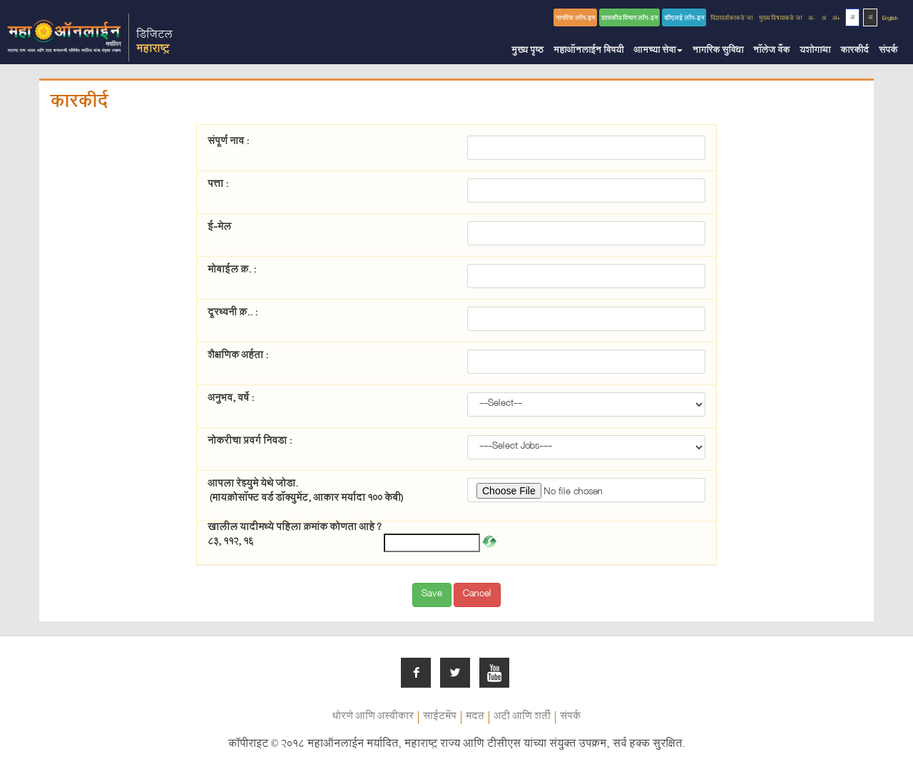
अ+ (836, 19)
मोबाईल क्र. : (232, 271)
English (890, 19)
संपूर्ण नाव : (228, 143)
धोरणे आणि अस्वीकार (373, 718)
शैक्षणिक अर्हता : (238, 357)
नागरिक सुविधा (718, 51)
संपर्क (888, 51)
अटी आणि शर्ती (522, 718)
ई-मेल (219, 228)
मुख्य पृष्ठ (527, 51)
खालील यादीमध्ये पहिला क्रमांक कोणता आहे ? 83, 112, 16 (295, 535)
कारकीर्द (854, 51)
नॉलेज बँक (771, 51)
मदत (475, 718)
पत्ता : (218, 185)
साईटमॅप (439, 718)
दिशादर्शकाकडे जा (731, 19)
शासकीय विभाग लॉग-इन (629, 19)
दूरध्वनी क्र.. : (232, 314)
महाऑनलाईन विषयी (588, 51)
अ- (811, 19)
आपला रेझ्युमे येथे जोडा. (305, 492)
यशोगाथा (815, 51)
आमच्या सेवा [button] (658, 51)
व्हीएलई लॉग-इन (684, 19)
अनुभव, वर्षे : (231, 399)
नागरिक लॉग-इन (575, 19)
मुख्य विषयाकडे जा (780, 19)
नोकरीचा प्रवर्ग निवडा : (250, 442)
